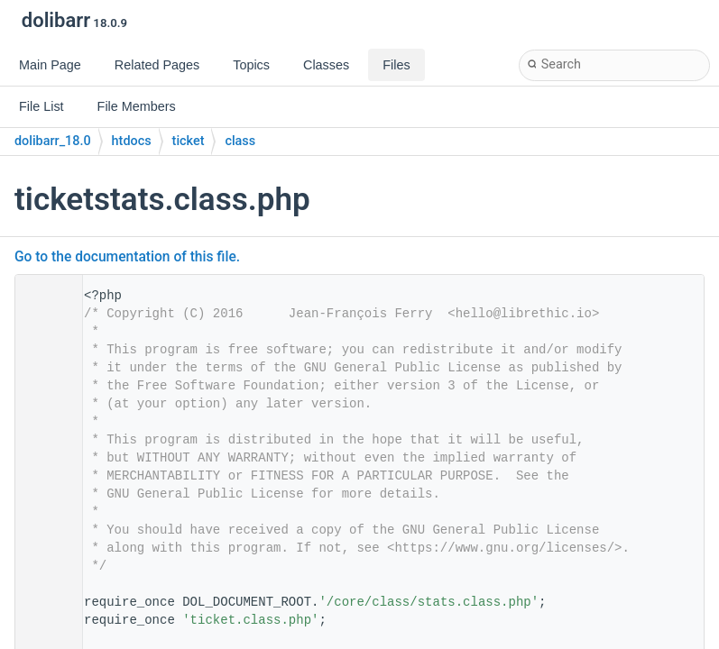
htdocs (132, 141)
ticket (188, 141)
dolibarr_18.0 (52, 141)
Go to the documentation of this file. (127, 257)
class (240, 141)
